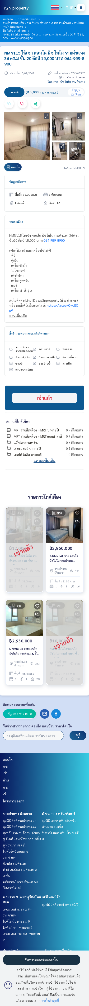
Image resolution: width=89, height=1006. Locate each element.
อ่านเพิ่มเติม (18, 315)
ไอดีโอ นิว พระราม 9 (16, 921)
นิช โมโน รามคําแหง (14, 30)
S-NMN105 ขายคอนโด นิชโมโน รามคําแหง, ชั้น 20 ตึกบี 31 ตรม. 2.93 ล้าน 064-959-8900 (23, 651)
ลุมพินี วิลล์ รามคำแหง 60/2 (60, 904)
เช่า (5, 773)
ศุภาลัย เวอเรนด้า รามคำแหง (22, 833)
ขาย (5, 767)
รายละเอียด (16, 222)
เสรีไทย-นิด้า (51, 897)
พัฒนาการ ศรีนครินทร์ (58, 813)
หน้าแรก (8, 19)
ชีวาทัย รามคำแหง (14, 863)
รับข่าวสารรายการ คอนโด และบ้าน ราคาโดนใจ (37, 726)
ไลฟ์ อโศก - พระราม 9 (17, 927)
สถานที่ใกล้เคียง (18, 421)
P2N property (16, 7)
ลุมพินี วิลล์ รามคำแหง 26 (19, 821)
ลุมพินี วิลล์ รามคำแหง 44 (19, 827)
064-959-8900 (54, 240)
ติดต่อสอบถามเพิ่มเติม (19, 704)
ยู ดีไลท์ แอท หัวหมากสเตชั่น (22, 839)
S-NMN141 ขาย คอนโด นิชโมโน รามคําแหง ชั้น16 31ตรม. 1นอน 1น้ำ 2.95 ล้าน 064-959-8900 (64, 558)
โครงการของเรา (13, 801)
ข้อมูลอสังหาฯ (17, 182)
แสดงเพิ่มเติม (45, 460)
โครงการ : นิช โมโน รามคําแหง (66, 82)
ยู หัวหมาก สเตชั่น (15, 845)
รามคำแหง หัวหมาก (17, 813)
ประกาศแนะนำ (27, 19)
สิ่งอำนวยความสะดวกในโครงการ (29, 333)
